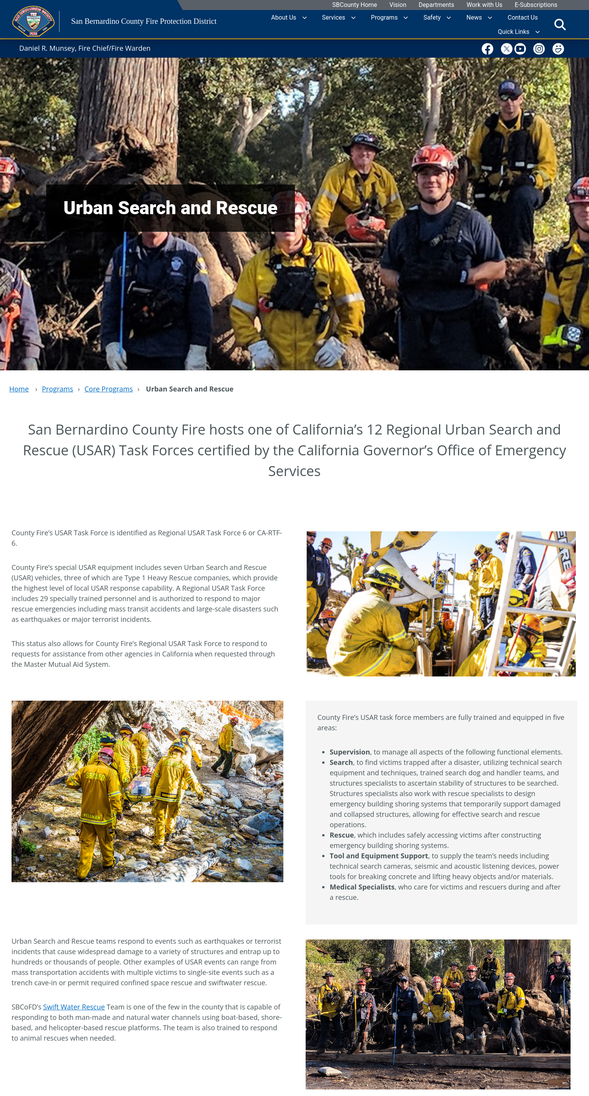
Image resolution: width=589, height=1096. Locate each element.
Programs (384, 17)
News (474, 17)
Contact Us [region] (522, 17)
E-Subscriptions (536, 5)
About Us (283, 17)
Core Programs (109, 388)
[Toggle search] (560, 24)
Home (19, 388)
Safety (432, 17)
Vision (397, 5)
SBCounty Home (355, 5)
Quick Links (513, 31)
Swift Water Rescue (74, 1006)
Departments (436, 5)
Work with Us (484, 5)
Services (333, 17)
